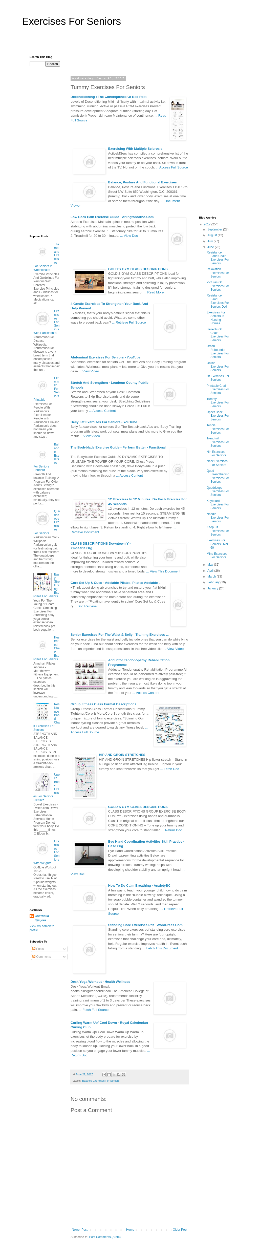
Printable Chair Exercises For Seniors (218, 389)
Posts (38, 949)
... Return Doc (171, 830)
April (210, 570)
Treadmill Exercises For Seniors (218, 442)
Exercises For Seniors (71, 21)
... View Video (89, 371)
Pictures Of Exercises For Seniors (218, 286)
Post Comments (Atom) (105, 1237)
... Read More (154, 292)
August (212, 235)
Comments (41, 956)
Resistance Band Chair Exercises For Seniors (218, 258)
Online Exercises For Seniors (218, 366)
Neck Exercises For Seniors (217, 462)
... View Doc (129, 236)
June (211, 247)
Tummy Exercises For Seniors (218, 402)
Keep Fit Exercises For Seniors (218, 530)
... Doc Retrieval (85, 606)
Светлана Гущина (42, 918)
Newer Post (80, 1229)
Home (130, 1229)
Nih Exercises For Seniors (216, 453)
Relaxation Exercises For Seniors (218, 272)
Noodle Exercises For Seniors (218, 517)
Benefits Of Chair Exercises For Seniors (218, 335)
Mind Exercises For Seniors (217, 555)
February (213, 582)
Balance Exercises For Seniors (101, 1080)
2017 (207, 224)
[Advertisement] (129, 43)
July (210, 241)
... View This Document (163, 571)
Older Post (180, 1229)
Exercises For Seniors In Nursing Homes (216, 318)
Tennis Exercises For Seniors (218, 428)
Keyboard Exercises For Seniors (218, 504)
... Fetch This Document (160, 948)
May (210, 564)
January (213, 588)
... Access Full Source (172, 167)
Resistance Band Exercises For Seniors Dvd (218, 301)
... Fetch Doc (169, 769)
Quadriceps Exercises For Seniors (218, 491)
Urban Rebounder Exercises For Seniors (218, 351)
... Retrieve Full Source (129, 322)
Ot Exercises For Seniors (218, 377)
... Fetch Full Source (94, 1010)
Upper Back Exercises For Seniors (218, 415)
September (215, 229)
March (212, 576)
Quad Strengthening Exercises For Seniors (218, 476)
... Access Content (102, 411)
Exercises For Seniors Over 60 (217, 544)
